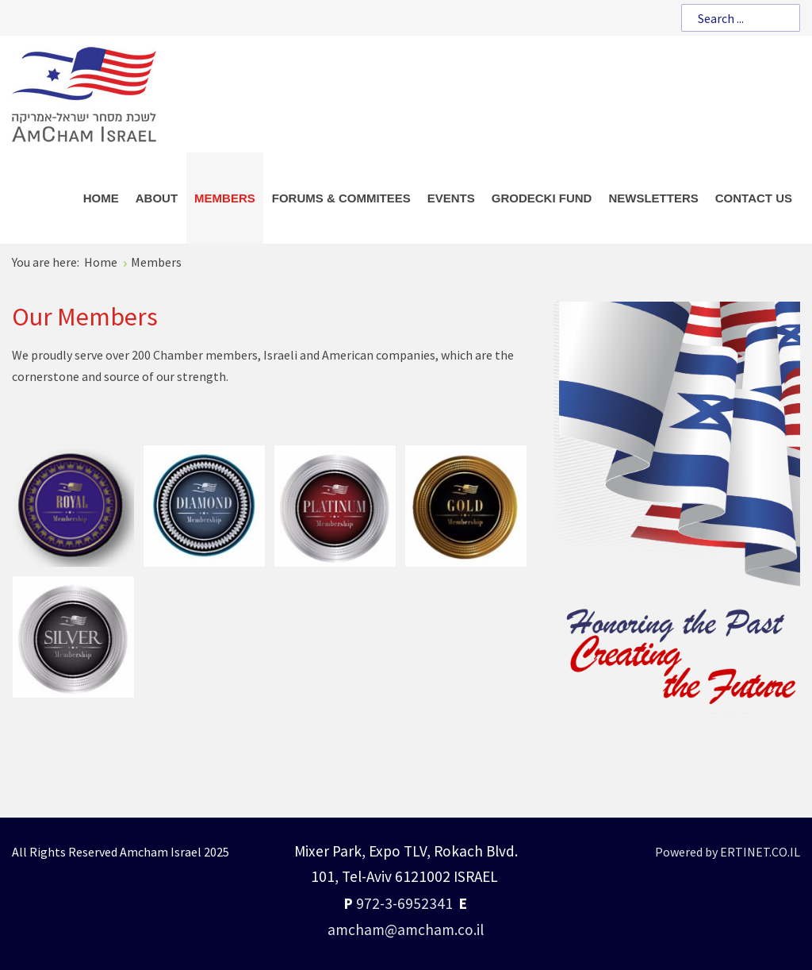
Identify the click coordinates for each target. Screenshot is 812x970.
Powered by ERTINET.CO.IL (727, 852)
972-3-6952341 (404, 903)
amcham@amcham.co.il (405, 929)
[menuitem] (101, 198)
